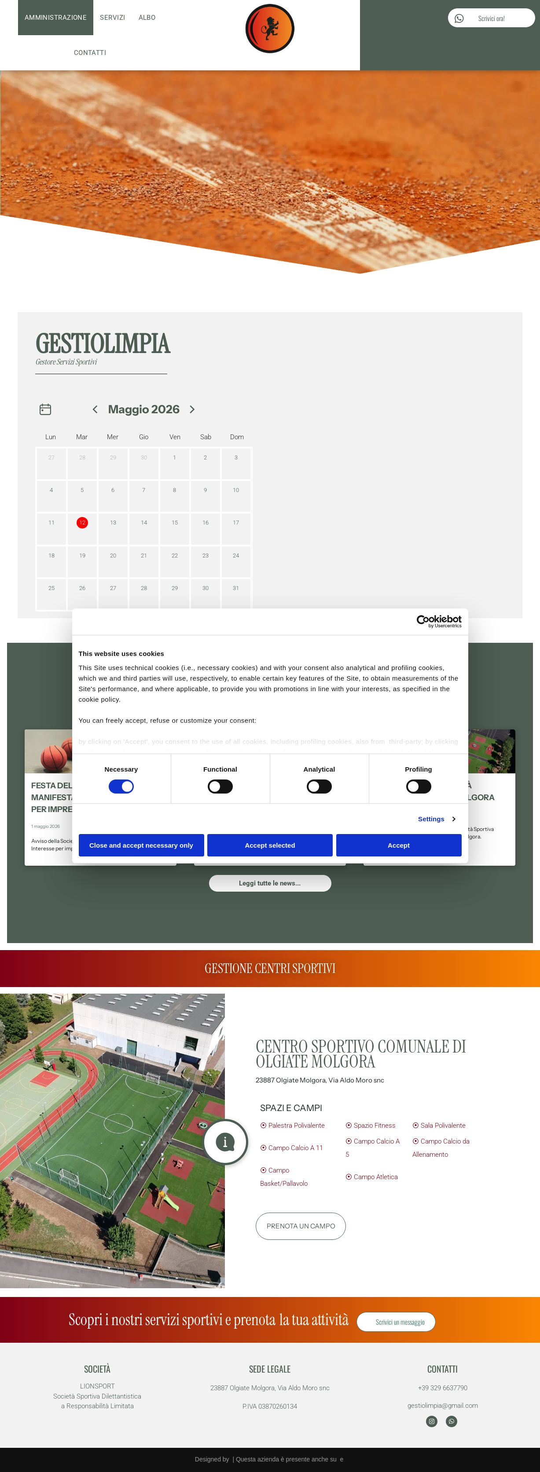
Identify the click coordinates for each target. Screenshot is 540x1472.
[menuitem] (56, 17)
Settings (431, 819)
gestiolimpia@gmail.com (443, 1406)
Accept (399, 845)
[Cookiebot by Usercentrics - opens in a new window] (423, 621)
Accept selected (270, 845)
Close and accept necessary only (141, 845)
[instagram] (431, 1422)
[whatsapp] (451, 1422)
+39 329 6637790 (442, 1388)
